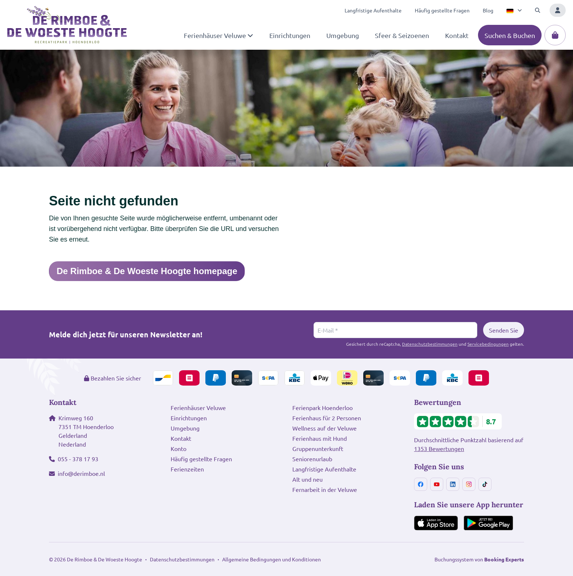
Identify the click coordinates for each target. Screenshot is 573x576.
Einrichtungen (189, 417)
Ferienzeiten (187, 469)
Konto (178, 448)
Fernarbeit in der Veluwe (324, 489)
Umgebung (185, 428)
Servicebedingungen (488, 344)
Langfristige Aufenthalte (324, 469)
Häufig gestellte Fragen (201, 458)
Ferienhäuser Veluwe (198, 407)
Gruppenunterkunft (317, 448)
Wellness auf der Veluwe (324, 428)
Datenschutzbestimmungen (430, 344)
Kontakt (181, 438)
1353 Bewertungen (439, 448)
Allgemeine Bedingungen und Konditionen (271, 559)
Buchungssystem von (479, 559)
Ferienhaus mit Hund (319, 438)
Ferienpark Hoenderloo (322, 407)
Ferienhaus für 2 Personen (326, 417)
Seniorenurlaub (312, 458)
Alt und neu (307, 479)
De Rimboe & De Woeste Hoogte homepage (147, 271)
